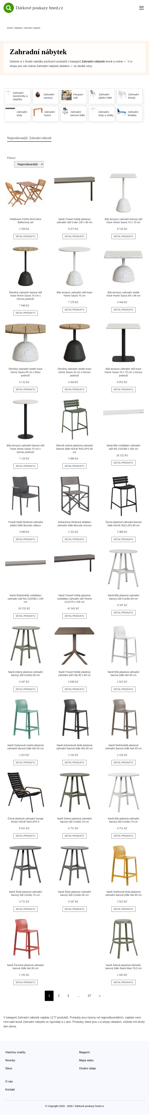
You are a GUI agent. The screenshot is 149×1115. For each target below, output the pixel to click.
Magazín (84, 1052)
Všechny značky (15, 1052)
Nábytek (18, 28)
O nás (9, 1081)
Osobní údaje (87, 1068)
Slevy (8, 1068)
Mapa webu (86, 1060)
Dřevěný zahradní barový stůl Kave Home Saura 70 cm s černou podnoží (25, 295)
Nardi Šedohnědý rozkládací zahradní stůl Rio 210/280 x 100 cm (25, 598)
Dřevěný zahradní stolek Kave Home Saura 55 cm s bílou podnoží (25, 372)
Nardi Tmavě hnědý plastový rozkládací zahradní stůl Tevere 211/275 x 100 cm (74, 598)
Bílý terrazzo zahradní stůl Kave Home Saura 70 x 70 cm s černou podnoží (123, 372)
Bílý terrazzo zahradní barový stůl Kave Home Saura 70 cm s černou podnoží (25, 448)
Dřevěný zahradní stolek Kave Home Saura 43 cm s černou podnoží (74, 372)
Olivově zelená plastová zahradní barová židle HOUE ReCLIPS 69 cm (74, 448)
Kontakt (10, 1089)
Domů (10, 28)
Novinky (10, 1060)
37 (89, 995)
